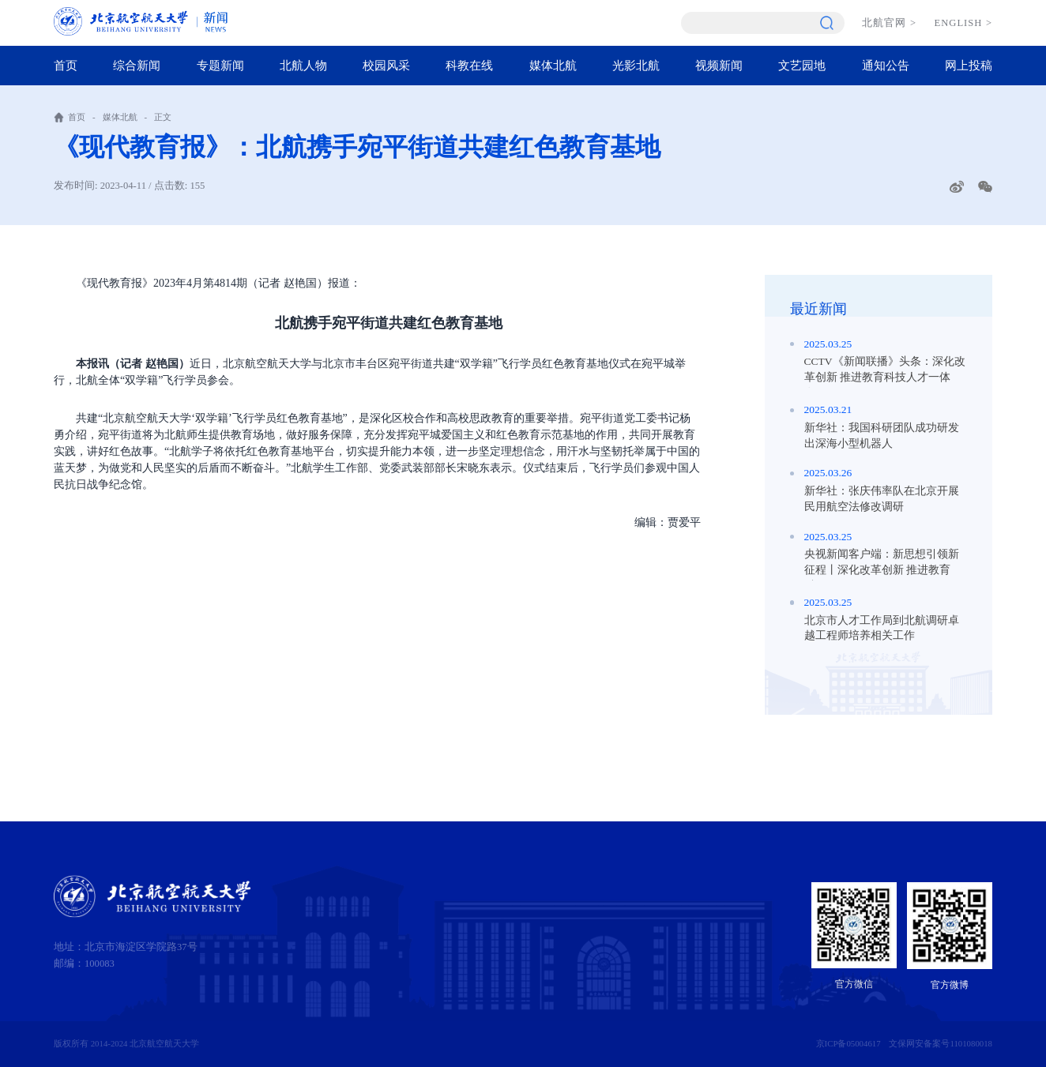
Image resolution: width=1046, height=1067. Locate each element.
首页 (65, 65)
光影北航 (636, 65)
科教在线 (469, 65)
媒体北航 (553, 65)
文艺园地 (802, 65)
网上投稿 (968, 65)
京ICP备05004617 (848, 1043)
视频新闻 (719, 65)
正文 (162, 117)
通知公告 (885, 65)
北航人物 (303, 65)
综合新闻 (136, 65)
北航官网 (889, 23)
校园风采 (386, 65)
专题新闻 (220, 65)
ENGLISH (963, 23)
